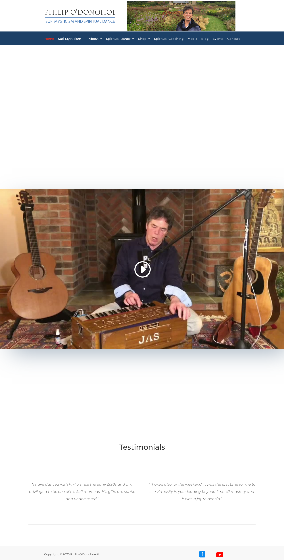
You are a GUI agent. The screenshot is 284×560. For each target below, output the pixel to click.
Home (49, 39)
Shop (142, 39)
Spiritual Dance (118, 39)
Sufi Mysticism (69, 39)
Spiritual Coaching (169, 39)
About (94, 39)
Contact (233, 39)
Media (192, 39)
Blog (205, 39)
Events (218, 39)
